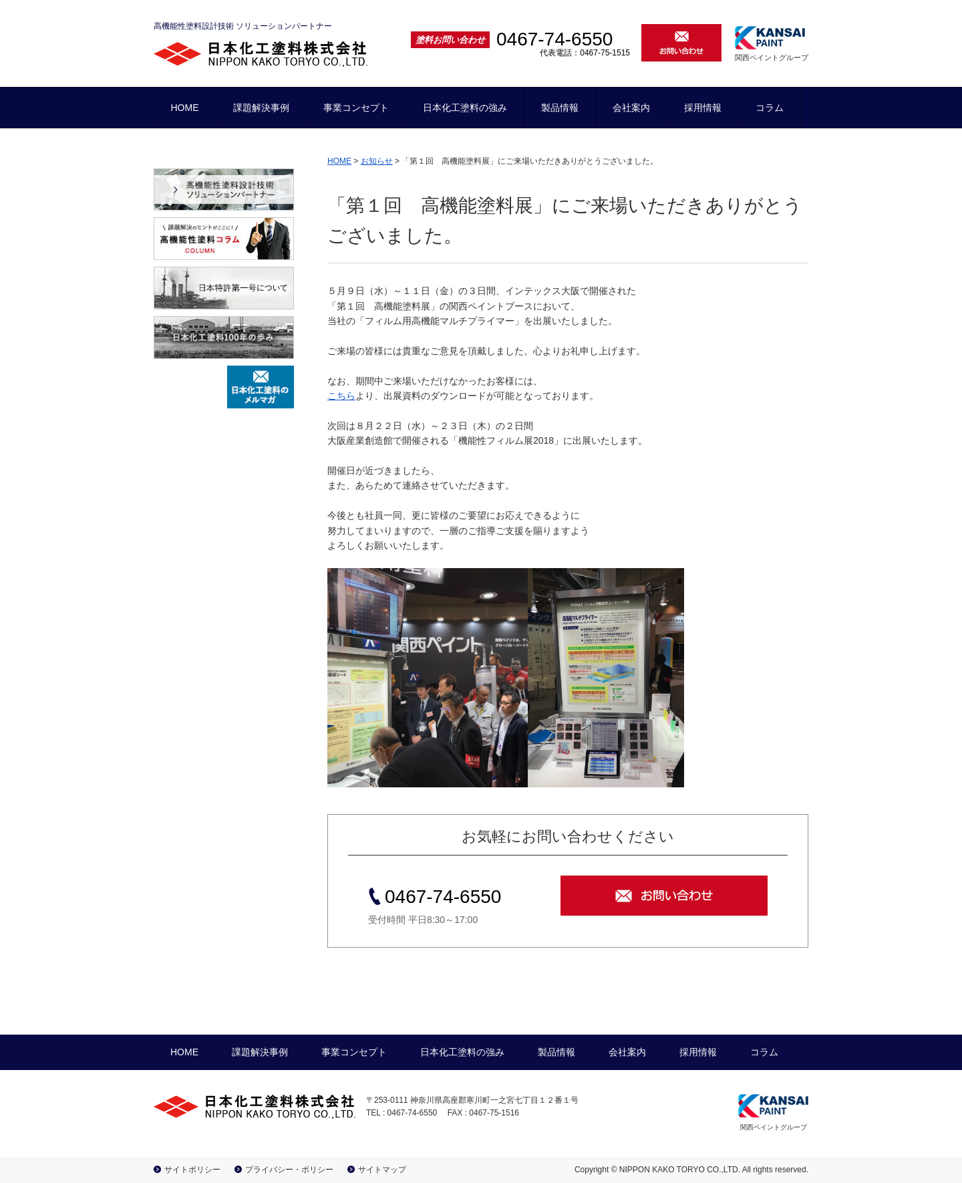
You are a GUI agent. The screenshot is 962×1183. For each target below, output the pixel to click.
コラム (770, 107)
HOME (185, 107)
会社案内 (631, 107)
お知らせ (377, 161)
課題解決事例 (261, 107)
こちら (341, 395)
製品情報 (560, 107)
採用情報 (703, 107)
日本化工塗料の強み (465, 107)
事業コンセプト (356, 107)
